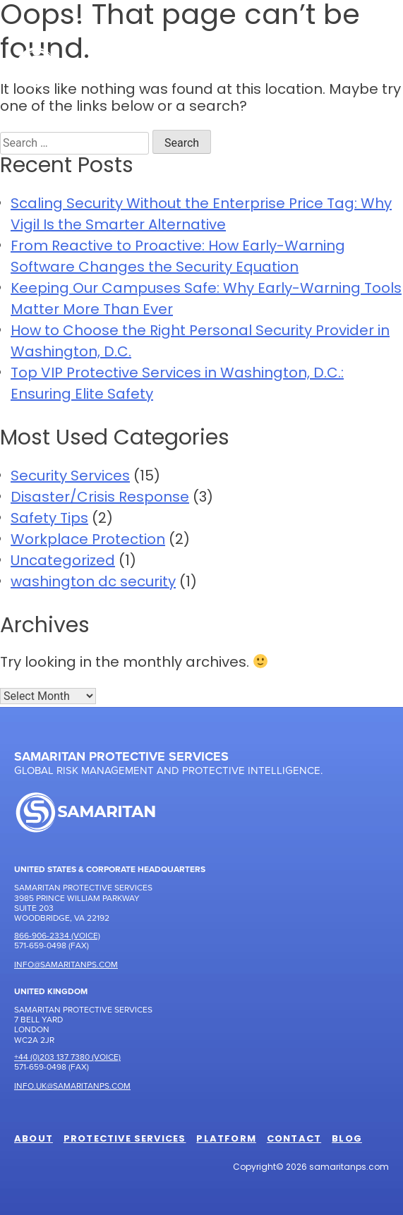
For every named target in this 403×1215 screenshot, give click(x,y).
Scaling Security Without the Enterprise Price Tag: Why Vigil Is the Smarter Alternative (201, 215)
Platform (225, 1139)
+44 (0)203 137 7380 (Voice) (67, 1057)
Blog (347, 1139)
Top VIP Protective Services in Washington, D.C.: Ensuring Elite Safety (177, 384)
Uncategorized (63, 561)
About (33, 1139)
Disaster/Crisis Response (100, 498)
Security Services (70, 477)
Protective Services (125, 1139)
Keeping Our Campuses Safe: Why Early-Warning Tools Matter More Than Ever (206, 300)
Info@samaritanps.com (66, 964)
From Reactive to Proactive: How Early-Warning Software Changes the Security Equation (178, 257)
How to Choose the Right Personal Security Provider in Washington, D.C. (200, 342)
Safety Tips (49, 519)
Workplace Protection (88, 540)
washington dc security (93, 583)
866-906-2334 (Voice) (57, 935)
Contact (294, 1139)
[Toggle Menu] (370, 66)
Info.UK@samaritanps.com (72, 1086)
